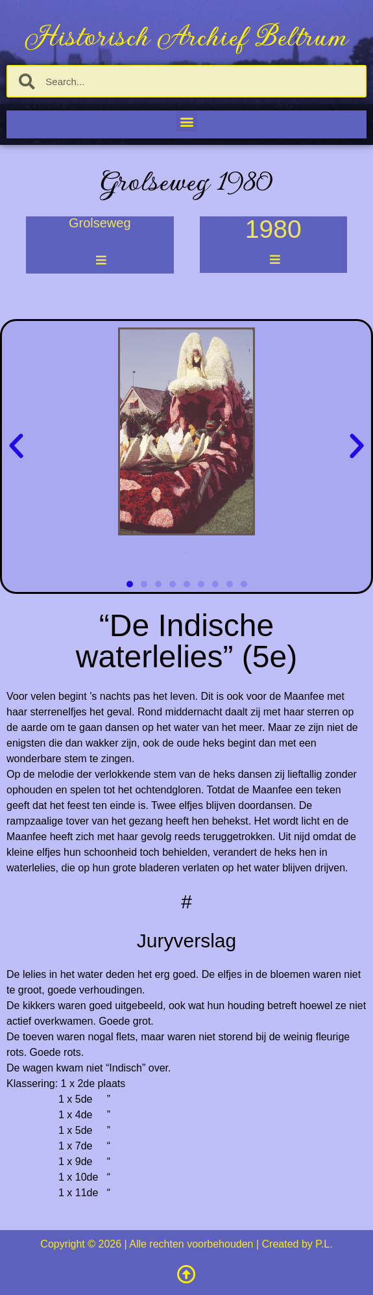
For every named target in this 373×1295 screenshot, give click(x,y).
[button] (186, 121)
